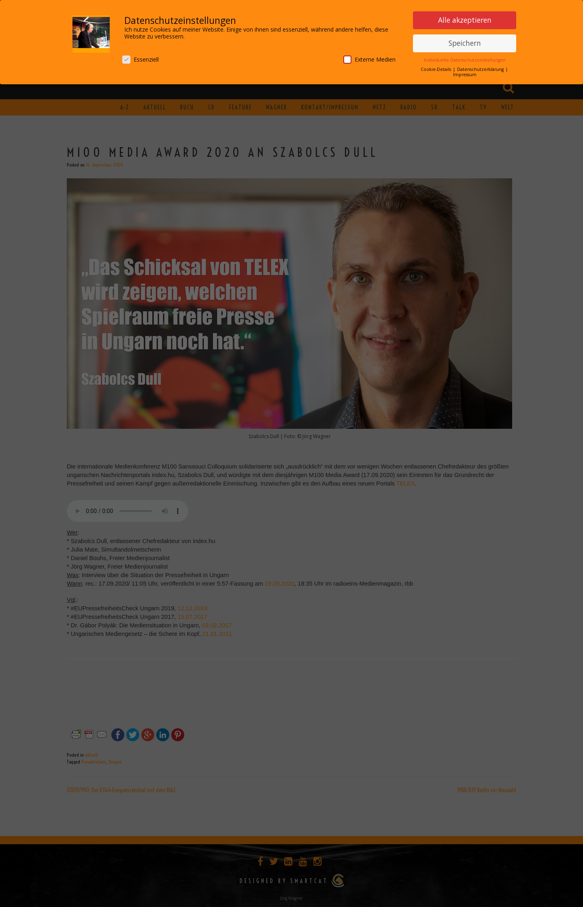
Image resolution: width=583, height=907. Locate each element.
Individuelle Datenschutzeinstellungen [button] (465, 60)
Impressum (465, 74)
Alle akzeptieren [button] (465, 20)
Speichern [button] (465, 43)
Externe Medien (369, 59)
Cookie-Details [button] (436, 69)
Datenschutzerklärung (481, 69)
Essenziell (140, 59)
